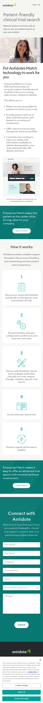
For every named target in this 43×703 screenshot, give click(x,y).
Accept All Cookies (21, 698)
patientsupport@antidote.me (21, 535)
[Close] (40, 659)
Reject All (21, 692)
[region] (21, 680)
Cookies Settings (21, 685)
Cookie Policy (32, 672)
